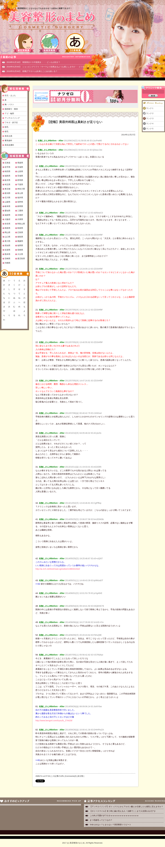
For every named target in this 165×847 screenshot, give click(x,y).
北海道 (7, 163)
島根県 (20, 228)
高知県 (7, 245)
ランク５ (150, 128)
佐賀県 (7, 250)
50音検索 (75, 43)
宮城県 (20, 167)
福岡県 (20, 245)
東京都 (7, 189)
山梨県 (7, 202)
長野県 (20, 202)
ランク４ (150, 123)
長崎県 (20, 250)
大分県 (20, 254)
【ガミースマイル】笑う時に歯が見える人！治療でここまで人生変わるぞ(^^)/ (122, 811)
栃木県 (7, 180)
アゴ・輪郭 (9, 113)
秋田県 (7, 171)
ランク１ (150, 108)
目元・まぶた (10, 95)
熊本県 (7, 254)
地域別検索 (49, 43)
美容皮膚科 (9, 145)
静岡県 (20, 206)
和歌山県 (21, 224)
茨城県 (20, 176)
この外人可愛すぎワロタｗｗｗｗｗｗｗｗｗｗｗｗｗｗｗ (114, 815)
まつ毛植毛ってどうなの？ (101, 820)
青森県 (20, 163)
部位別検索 (23, 43)
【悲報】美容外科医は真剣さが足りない (74, 122)
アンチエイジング (12, 118)
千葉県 (20, 184)
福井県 (20, 197)
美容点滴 (8, 136)
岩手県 (7, 167)
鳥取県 (7, 228)
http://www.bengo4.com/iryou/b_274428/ (53, 720)
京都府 (20, 215)
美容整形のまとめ (51, 20)
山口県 (7, 237)
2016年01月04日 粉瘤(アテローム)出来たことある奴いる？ (32, 71)
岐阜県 (7, 206)
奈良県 (7, 224)
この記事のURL (57, 776)
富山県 (20, 193)
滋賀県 (7, 215)
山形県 (20, 171)
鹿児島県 (21, 258)
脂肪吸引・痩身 (11, 109)
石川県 (7, 197)
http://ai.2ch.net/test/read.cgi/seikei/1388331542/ (57, 569)
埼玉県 (7, 184)
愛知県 (7, 211)
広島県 (20, 232)
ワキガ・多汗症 (11, 122)
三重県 (20, 211)
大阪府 (7, 219)
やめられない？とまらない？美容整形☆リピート (111, 824)
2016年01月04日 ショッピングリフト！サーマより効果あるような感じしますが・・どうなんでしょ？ (50, 67)
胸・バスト (9, 104)
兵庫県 (20, 219)
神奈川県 (21, 189)
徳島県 (20, 237)
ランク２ (150, 113)
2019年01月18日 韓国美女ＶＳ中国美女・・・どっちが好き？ (33, 62)
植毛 (6, 131)
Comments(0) (71, 776)
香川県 (7, 241)
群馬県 (20, 180)
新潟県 (7, 193)
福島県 (7, 176)
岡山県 (7, 232)
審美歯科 (8, 140)
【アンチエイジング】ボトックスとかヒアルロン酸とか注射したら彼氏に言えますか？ (126, 806)
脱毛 (6, 127)
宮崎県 (7, 258)
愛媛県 (20, 241)
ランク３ (150, 118)
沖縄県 (7, 263)
